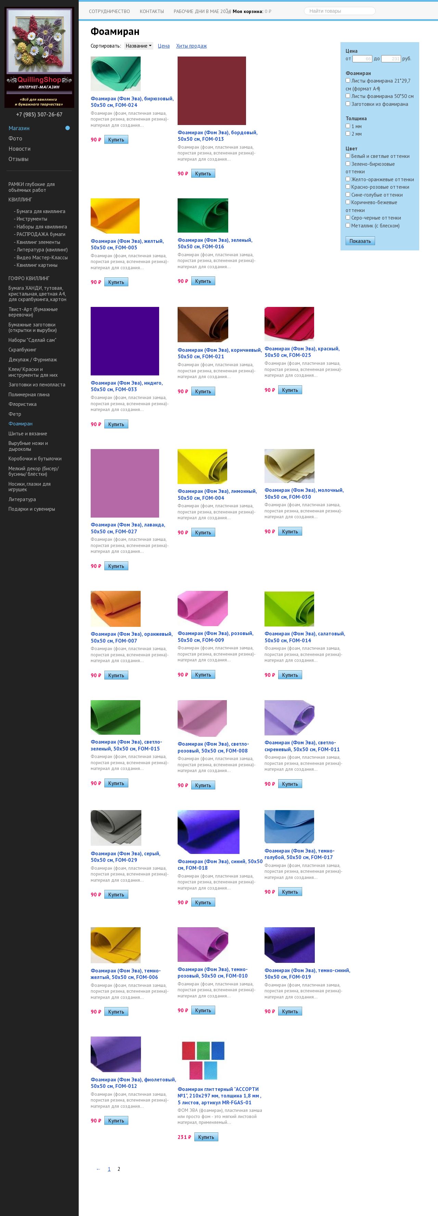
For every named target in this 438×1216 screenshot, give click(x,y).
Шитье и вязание (28, 433)
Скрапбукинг (22, 349)
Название (139, 45)
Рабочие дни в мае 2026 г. (205, 11)
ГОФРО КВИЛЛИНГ (29, 278)
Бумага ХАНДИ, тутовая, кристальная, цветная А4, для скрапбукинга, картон (37, 293)
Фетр (15, 414)
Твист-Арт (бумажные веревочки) (33, 312)
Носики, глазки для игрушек (30, 487)
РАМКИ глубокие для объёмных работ (32, 187)
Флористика (23, 404)
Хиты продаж (191, 45)
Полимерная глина (29, 394)
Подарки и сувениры (32, 509)
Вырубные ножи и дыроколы (28, 446)
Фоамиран (21, 423)
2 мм (354, 134)
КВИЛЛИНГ (20, 199)
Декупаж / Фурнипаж (33, 359)
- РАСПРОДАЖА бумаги (39, 234)
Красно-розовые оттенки (377, 187)
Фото (15, 138)
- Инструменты (30, 218)
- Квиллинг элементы (37, 242)
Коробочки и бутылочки (35, 458)
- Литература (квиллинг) (41, 249)
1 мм (354, 126)
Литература (22, 499)
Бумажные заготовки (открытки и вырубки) (33, 327)
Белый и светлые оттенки (378, 156)
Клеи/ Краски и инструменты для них (33, 372)
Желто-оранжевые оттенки (380, 179)
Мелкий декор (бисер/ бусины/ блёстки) (34, 471)
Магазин (39, 128)
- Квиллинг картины (35, 265)
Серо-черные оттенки (373, 217)
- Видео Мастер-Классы (41, 257)
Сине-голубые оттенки (374, 194)
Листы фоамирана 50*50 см (380, 96)
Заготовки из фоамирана (377, 104)
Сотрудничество (109, 11)
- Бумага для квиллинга (39, 211)
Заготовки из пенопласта (37, 384)
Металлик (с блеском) (373, 225)
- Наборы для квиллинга (40, 226)
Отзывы (18, 159)
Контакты (152, 11)
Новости (19, 148)
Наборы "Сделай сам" (32, 340)
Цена (164, 45)
